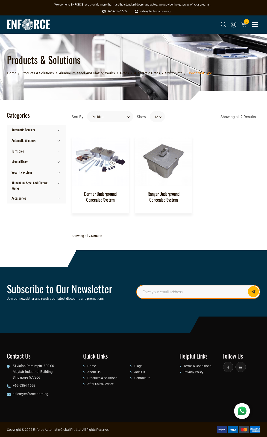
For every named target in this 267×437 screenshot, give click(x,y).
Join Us (139, 372)
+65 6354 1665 (114, 11)
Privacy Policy (193, 372)
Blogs (138, 366)
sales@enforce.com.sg (152, 11)
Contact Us (142, 378)
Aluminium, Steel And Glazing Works (29, 185)
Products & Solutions (102, 378)
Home (91, 366)
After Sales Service (100, 384)
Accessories (19, 198)
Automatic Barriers (23, 129)
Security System (22, 172)
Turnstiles (18, 150)
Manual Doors (20, 161)
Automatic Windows (24, 140)
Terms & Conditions (197, 366)
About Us (93, 372)
